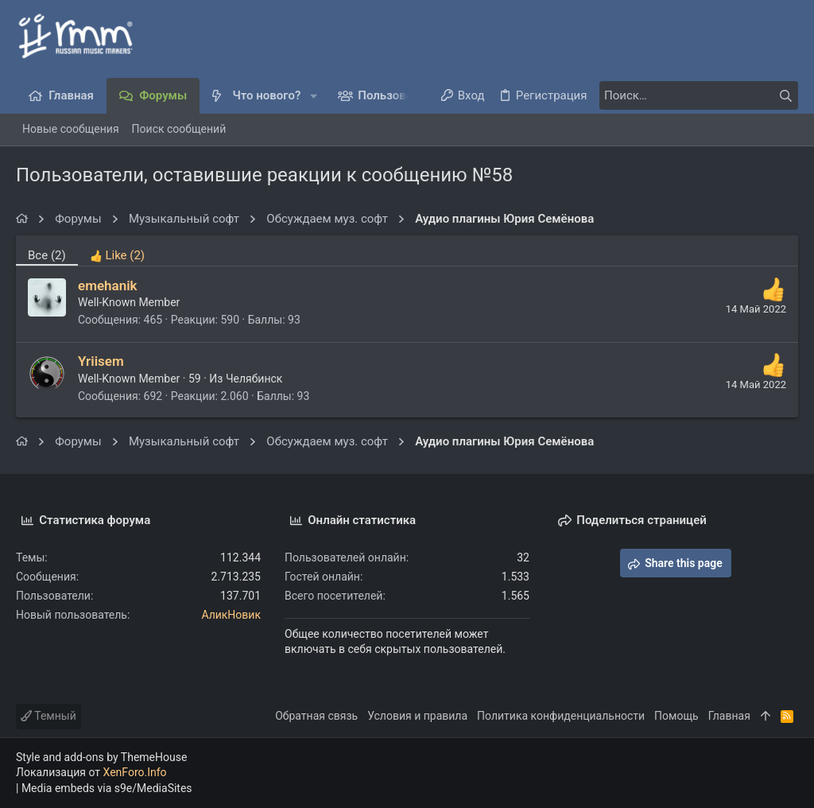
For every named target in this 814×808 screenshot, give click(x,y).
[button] (313, 96)
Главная (729, 715)
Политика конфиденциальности (561, 715)
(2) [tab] (47, 255)
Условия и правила (417, 715)
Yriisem (101, 361)
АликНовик (231, 614)
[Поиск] (698, 95)
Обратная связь (316, 715)
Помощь (676, 715)
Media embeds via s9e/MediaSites (106, 788)
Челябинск (254, 378)
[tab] (117, 250)
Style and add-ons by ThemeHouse (101, 757)
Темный (48, 715)
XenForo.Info (135, 772)
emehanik (108, 285)
